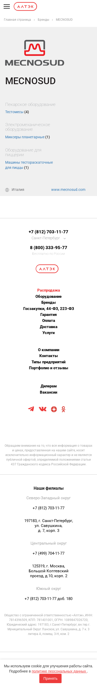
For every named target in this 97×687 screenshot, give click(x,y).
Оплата (48, 320)
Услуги (48, 332)
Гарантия (48, 314)
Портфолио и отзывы (48, 368)
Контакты (48, 355)
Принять (50, 678)
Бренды (48, 302)
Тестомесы (17, 112)
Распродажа (48, 290)
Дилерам (49, 386)
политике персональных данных (59, 671)
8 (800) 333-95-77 (48, 247)
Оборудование (48, 296)
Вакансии (48, 392)
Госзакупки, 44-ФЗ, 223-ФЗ (48, 308)
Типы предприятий (48, 362)
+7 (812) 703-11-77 (48, 231)
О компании (48, 350)
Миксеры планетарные (27, 137)
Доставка (48, 326)
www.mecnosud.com (68, 189)
